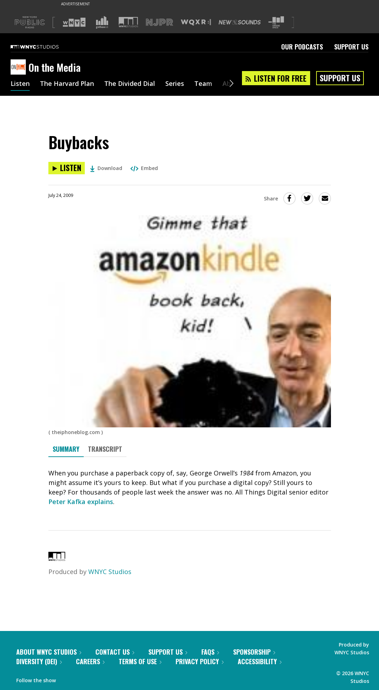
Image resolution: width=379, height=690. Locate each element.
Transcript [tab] (105, 449)
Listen (20, 84)
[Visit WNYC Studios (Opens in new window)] (128, 22)
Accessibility (260, 661)
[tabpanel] (189, 487)
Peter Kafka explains (80, 501)
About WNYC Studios (48, 651)
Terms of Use (140, 661)
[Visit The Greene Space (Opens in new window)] (276, 22)
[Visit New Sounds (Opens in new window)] (240, 22)
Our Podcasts (302, 46)
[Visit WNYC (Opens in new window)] (74, 22)
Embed (144, 168)
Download (106, 168)
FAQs (210, 651)
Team (203, 84)
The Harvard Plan (67, 84)
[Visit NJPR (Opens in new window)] (159, 22)
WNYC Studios (109, 571)
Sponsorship (254, 651)
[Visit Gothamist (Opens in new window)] (102, 22)
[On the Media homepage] (20, 67)
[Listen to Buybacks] (66, 168)
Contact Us (114, 651)
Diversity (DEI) (39, 661)
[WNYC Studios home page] (43, 46)
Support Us (351, 46)
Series (174, 84)
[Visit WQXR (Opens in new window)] (196, 22)
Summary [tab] (66, 449)
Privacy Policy (200, 661)
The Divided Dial (129, 84)
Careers (90, 661)
